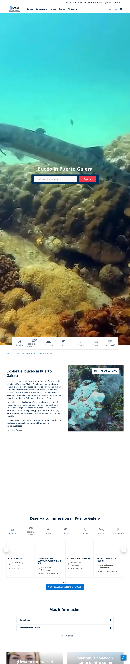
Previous (6, 549)
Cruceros (49, 531)
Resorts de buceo (31, 531)
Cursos (30, 9)
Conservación (42, 9)
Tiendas (12, 531)
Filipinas (29, 353)
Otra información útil (29, 627)
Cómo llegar (25, 620)
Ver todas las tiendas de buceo (65, 587)
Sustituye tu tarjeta (95, 3)
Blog (66, 3)
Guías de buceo (12, 353)
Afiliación (72, 9)
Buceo (101, 531)
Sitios (65, 531)
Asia (22, 353)
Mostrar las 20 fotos (105, 371)
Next (123, 549)
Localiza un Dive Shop (77, 3)
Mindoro (37, 353)
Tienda (62, 9)
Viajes (53, 9)
